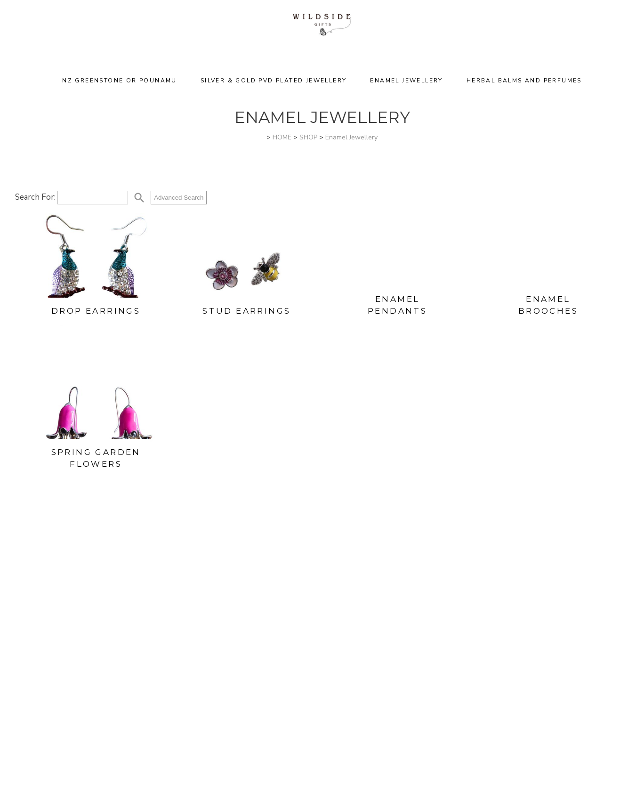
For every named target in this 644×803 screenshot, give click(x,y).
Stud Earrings (246, 311)
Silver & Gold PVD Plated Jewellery (274, 80)
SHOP (308, 137)
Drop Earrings (95, 311)
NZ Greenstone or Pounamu (119, 80)
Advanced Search (178, 197)
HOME (282, 137)
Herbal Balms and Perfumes (524, 80)
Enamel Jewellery (406, 80)
